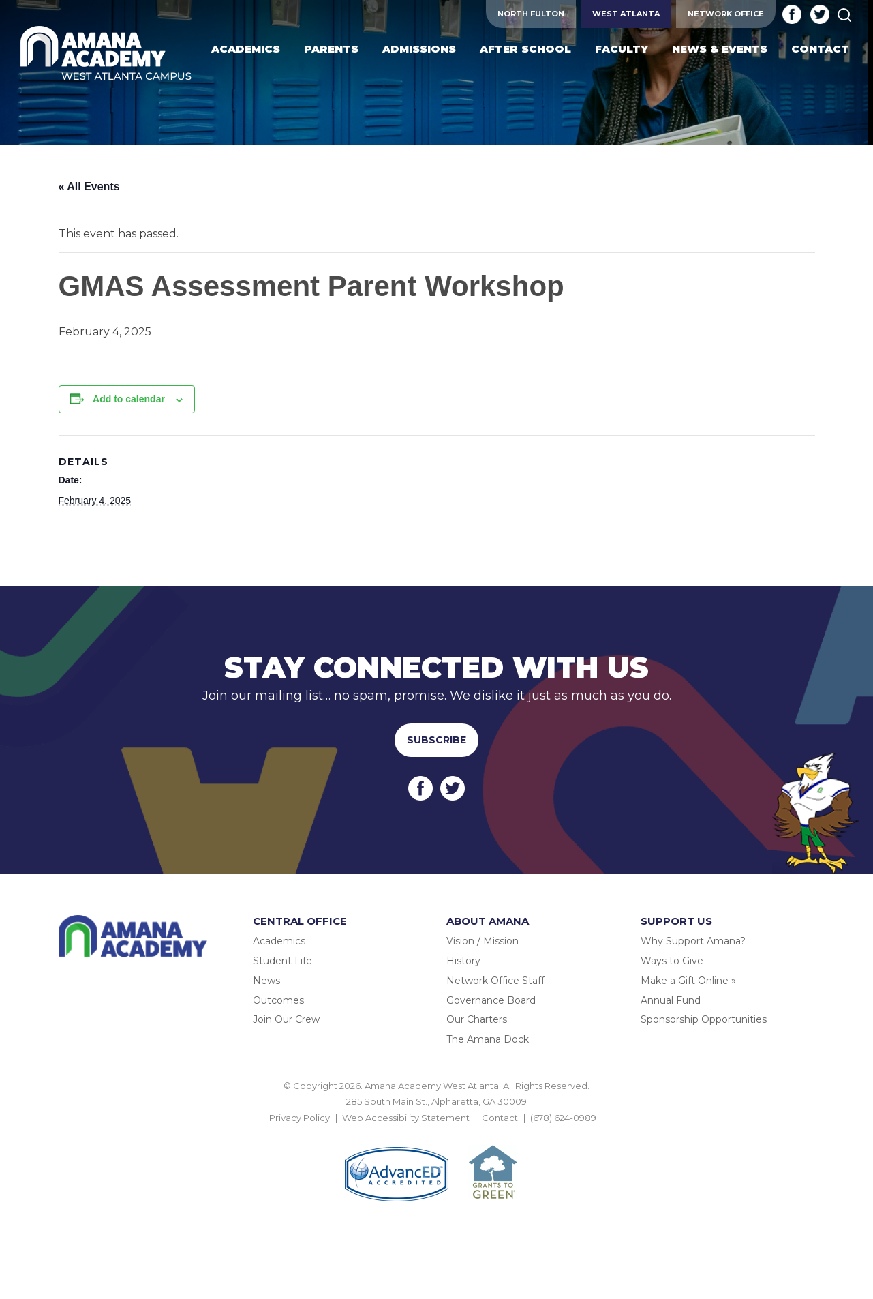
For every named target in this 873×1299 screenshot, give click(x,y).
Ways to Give (672, 961)
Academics (279, 941)
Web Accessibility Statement (406, 1117)
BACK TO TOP (437, 1133)
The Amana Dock (487, 1039)
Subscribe (436, 740)
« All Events (89, 186)
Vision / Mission (482, 941)
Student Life (282, 961)
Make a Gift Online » (688, 980)
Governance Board (491, 1000)
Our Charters (476, 1019)
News (266, 980)
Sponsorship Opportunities (704, 1019)
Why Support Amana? (693, 941)
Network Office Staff (495, 980)
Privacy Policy (299, 1117)
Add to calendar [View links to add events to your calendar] (129, 398)
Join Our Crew (286, 1019)
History (463, 961)
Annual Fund (671, 1000)
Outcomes (278, 1000)
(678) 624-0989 (563, 1117)
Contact (500, 1117)
